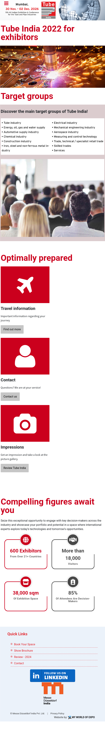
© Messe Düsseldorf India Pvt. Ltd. (27, 713)
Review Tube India (14, 468)
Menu (6, 4)
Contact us (10, 396)
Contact (19, 663)
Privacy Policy (57, 713)
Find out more (12, 329)
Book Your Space (24, 644)
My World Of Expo (83, 717)
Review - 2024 (22, 657)
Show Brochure (23, 650)
